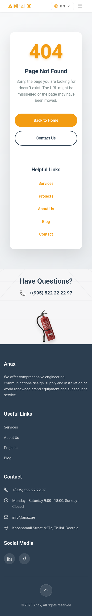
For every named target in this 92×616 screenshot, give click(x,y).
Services (46, 183)
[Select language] (62, 6)
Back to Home (46, 120)
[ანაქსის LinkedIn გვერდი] (9, 558)
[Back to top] (46, 590)
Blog (46, 221)
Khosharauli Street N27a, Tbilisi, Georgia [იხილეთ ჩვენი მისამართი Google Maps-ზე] (45, 528)
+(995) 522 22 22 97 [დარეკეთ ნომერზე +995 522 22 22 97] (50, 293)
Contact (46, 234)
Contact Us (46, 138)
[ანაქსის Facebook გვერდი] (24, 558)
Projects (46, 196)
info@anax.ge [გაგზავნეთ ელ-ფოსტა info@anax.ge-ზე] (23, 517)
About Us (46, 208)
